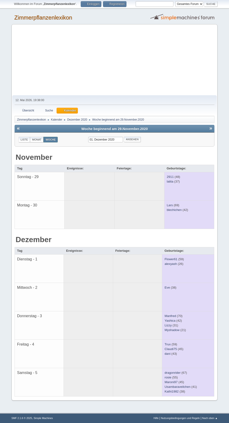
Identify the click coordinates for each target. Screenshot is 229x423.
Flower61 (170, 259)
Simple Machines (43, 418)
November (34, 157)
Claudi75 (170, 349)
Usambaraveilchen (177, 387)
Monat (37, 139)
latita (170, 181)
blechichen (174, 210)
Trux (167, 344)
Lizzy (168, 325)
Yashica (169, 320)
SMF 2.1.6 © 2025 (21, 418)
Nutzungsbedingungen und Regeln (180, 418)
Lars (170, 205)
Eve (167, 287)
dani (167, 353)
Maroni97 (171, 382)
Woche (51, 139)
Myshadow (171, 330)
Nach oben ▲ (210, 418)
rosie (167, 377)
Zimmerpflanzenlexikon (43, 17)
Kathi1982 (171, 391)
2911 (170, 177)
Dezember (34, 239)
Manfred (170, 316)
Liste (24, 139)
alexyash (170, 264)
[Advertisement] (114, 60)
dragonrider (172, 372)
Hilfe (156, 418)
